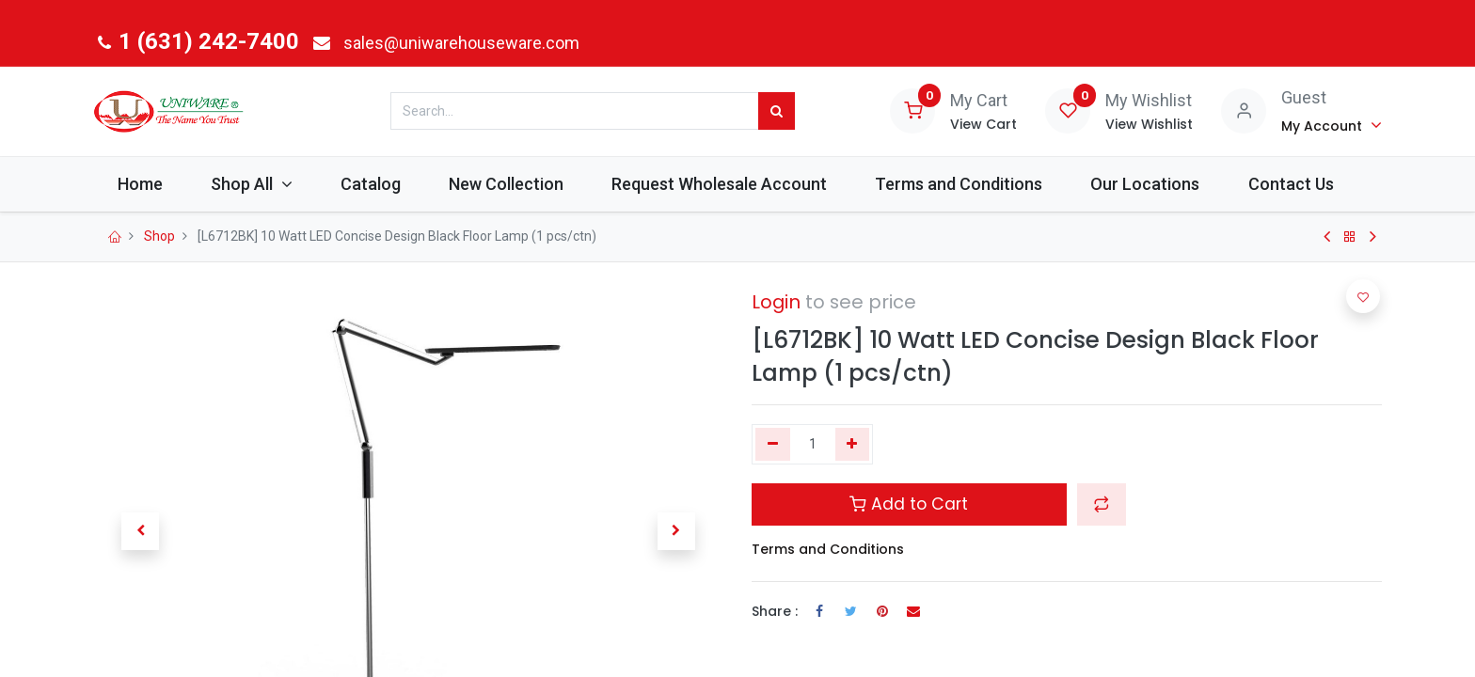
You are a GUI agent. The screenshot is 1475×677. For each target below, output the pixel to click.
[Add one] (852, 445)
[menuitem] (139, 184)
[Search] (776, 111)
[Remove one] (772, 445)
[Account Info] (1331, 125)
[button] (1101, 504)
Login (776, 302)
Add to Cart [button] (908, 504)
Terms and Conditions (828, 549)
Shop (159, 236)
